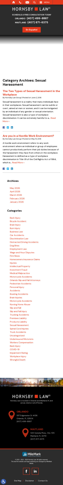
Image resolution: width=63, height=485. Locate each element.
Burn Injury (15, 228)
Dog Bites (14, 245)
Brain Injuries (16, 297)
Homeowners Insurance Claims (25, 259)
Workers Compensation (21, 342)
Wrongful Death (17, 359)
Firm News (15, 255)
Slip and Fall (15, 307)
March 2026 (16, 195)
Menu (47, 2)
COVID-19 (14, 349)
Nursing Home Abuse (20, 304)
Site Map (17, 481)
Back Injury (15, 217)
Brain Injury (15, 224)
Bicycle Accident (18, 221)
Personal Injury (17, 287)
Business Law (16, 231)
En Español (32, 29)
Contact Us (43, 481)
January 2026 (17, 201)
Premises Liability (18, 318)
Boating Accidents (19, 294)
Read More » (18, 162)
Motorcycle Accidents (21, 276)
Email (27, 2)
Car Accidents (17, 235)
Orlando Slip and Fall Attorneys (25, 280)
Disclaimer (29, 481)
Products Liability (18, 321)
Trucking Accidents (19, 314)
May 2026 (15, 188)
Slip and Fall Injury (18, 311)
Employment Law (18, 249)
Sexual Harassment (19, 325)
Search (34, 2)
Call (20, 2)
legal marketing (31, 461)
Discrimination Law (19, 238)
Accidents (15, 290)
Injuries (13, 263)
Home (14, 2)
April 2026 (15, 191)
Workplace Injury (18, 356)
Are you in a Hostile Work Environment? (28, 136)
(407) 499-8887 (38, 18)
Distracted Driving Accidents (24, 242)
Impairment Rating (19, 352)
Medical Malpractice (20, 273)
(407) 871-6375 (38, 22)
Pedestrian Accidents (20, 283)
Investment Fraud (18, 269)
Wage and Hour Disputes (22, 252)
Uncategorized (17, 335)
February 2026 (17, 198)
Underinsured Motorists (21, 339)
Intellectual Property (20, 266)
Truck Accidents (18, 332)
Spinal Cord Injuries (19, 328)
